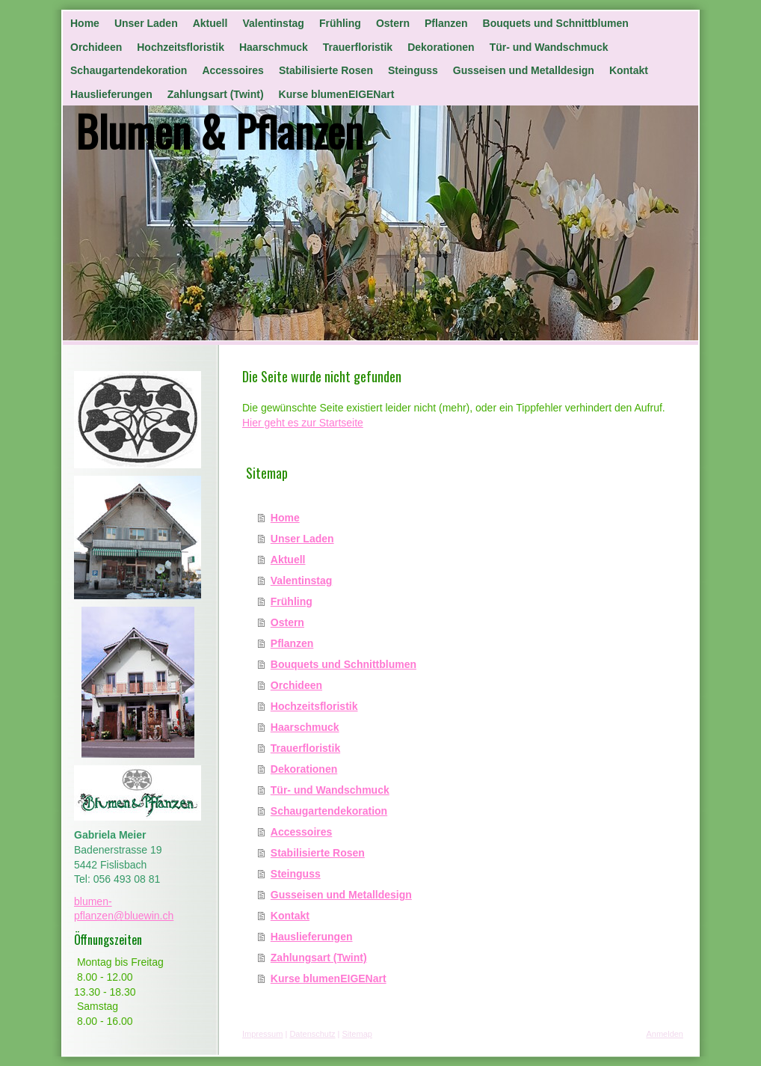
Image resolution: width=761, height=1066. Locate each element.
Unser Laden (302, 539)
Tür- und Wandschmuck (330, 790)
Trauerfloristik (305, 748)
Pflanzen (292, 643)
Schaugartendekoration (329, 811)
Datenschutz (312, 1033)
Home (285, 518)
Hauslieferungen (312, 937)
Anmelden (664, 1033)
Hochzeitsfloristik (314, 706)
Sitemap (357, 1033)
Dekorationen (304, 769)
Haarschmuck (305, 727)
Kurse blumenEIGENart (328, 978)
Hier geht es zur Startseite (302, 423)
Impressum (262, 1033)
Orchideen (296, 685)
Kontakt (290, 916)
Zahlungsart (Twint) (319, 958)
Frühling (291, 601)
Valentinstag (301, 580)
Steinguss (296, 874)
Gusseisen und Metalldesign (341, 895)
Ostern (287, 622)
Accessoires (302, 832)
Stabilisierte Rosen (318, 853)
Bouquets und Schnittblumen (343, 664)
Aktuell (288, 560)
